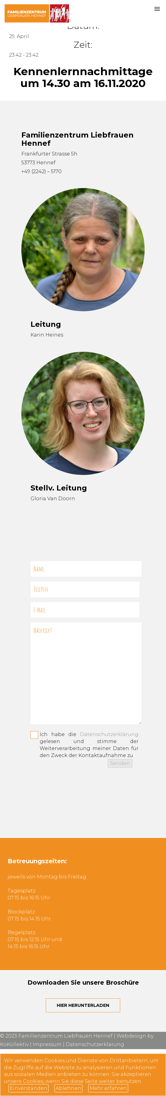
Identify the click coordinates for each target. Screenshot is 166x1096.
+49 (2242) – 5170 (41, 171)
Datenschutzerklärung (109, 734)
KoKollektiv (14, 1044)
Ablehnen (68, 1088)
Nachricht (86, 673)
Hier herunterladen (83, 1005)
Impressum (47, 1044)
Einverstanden (28, 1088)
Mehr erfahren (108, 1088)
